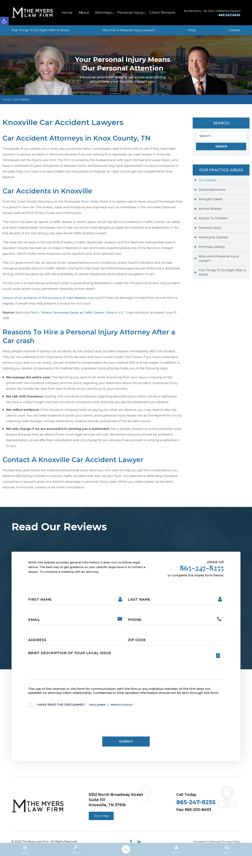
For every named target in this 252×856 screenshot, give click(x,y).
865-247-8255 (218, 15)
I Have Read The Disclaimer (88, 706)
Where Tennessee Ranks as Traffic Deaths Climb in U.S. (84, 312)
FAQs (192, 30)
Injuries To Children (213, 219)
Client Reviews (162, 12)
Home (67, 12)
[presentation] (53, 723)
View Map (102, 819)
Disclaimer (99, 706)
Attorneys (103, 12)
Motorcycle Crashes (213, 238)
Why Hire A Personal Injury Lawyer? (129, 30)
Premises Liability (212, 248)
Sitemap (213, 845)
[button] (4, 21)
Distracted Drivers (212, 191)
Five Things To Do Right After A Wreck (40, 30)
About (83, 12)
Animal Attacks (210, 210)
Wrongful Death (211, 200)
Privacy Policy (127, 706)
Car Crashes (207, 181)
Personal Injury (130, 12)
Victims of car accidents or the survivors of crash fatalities (47, 298)
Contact (234, 30)
